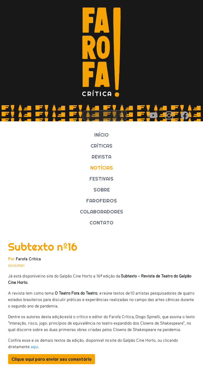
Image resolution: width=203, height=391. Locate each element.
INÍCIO (101, 135)
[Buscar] (99, 115)
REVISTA (101, 157)
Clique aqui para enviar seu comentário (51, 359)
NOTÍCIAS (101, 168)
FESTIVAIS (101, 179)
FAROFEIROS (101, 201)
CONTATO (101, 223)
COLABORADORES (101, 212)
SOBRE (101, 190)
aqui (34, 346)
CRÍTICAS (101, 146)
